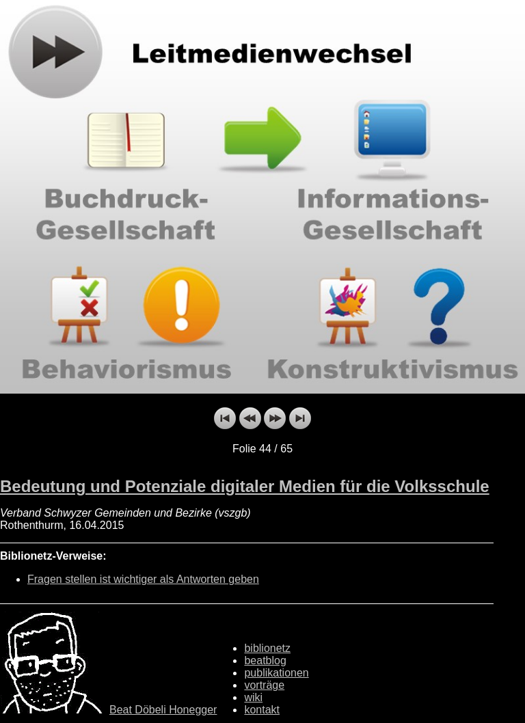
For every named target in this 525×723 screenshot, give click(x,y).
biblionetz (267, 648)
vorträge (264, 685)
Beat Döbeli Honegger (163, 709)
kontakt (262, 709)
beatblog (265, 660)
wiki (253, 697)
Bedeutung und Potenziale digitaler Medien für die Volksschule (244, 486)
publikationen (276, 673)
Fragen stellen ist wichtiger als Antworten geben (143, 579)
